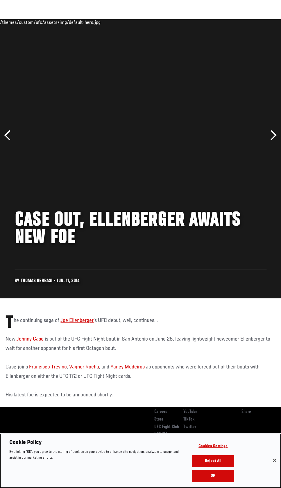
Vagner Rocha (84, 367)
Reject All (213, 461)
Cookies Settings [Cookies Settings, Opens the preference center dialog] (213, 446)
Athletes (66, 22)
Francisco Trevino (48, 367)
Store (158, 419)
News (89, 22)
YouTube (190, 411)
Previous (9, 135)
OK (213, 476)
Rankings (40, 22)
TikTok (189, 419)
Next (271, 135)
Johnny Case (30, 339)
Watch (192, 22)
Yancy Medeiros (127, 367)
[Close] (274, 460)
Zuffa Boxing (220, 22)
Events (15, 22)
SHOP (246, 22)
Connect (169, 22)
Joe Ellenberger (77, 320)
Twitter (189, 427)
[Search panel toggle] (262, 22)
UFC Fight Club (166, 427)
